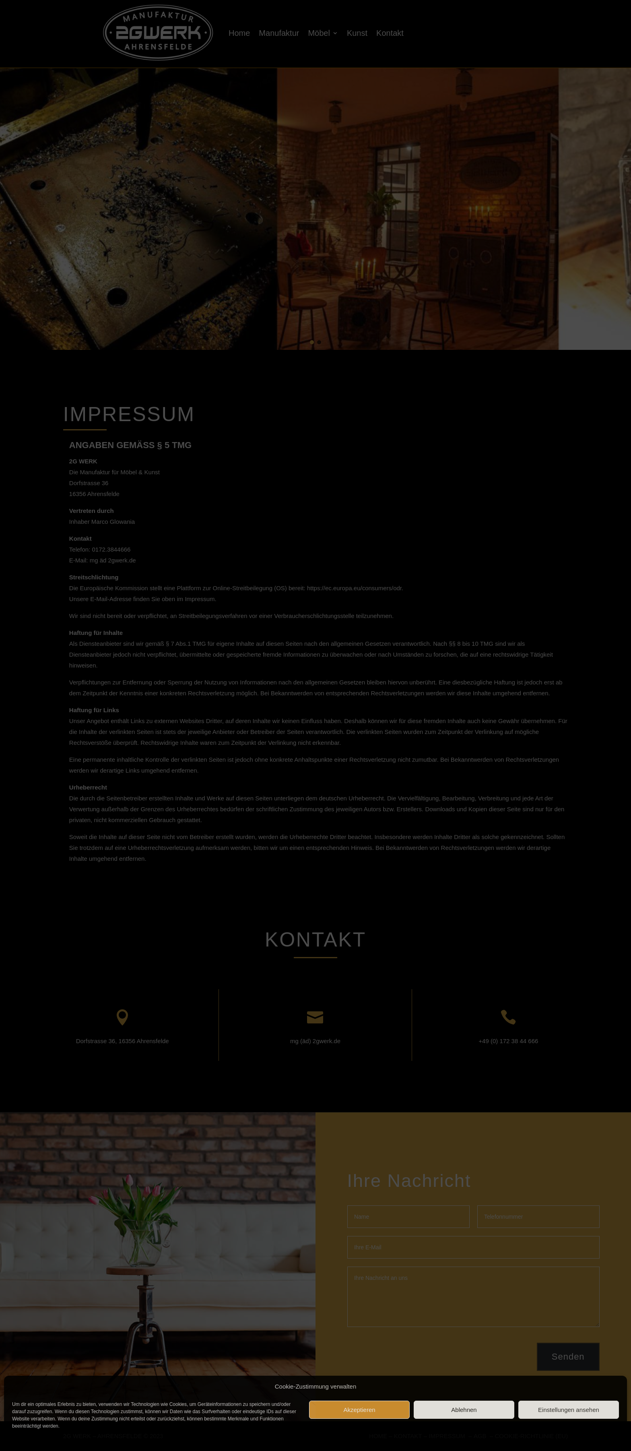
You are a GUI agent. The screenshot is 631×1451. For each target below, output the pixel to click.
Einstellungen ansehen (568, 1409)
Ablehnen (463, 1409)
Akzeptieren (359, 1409)
